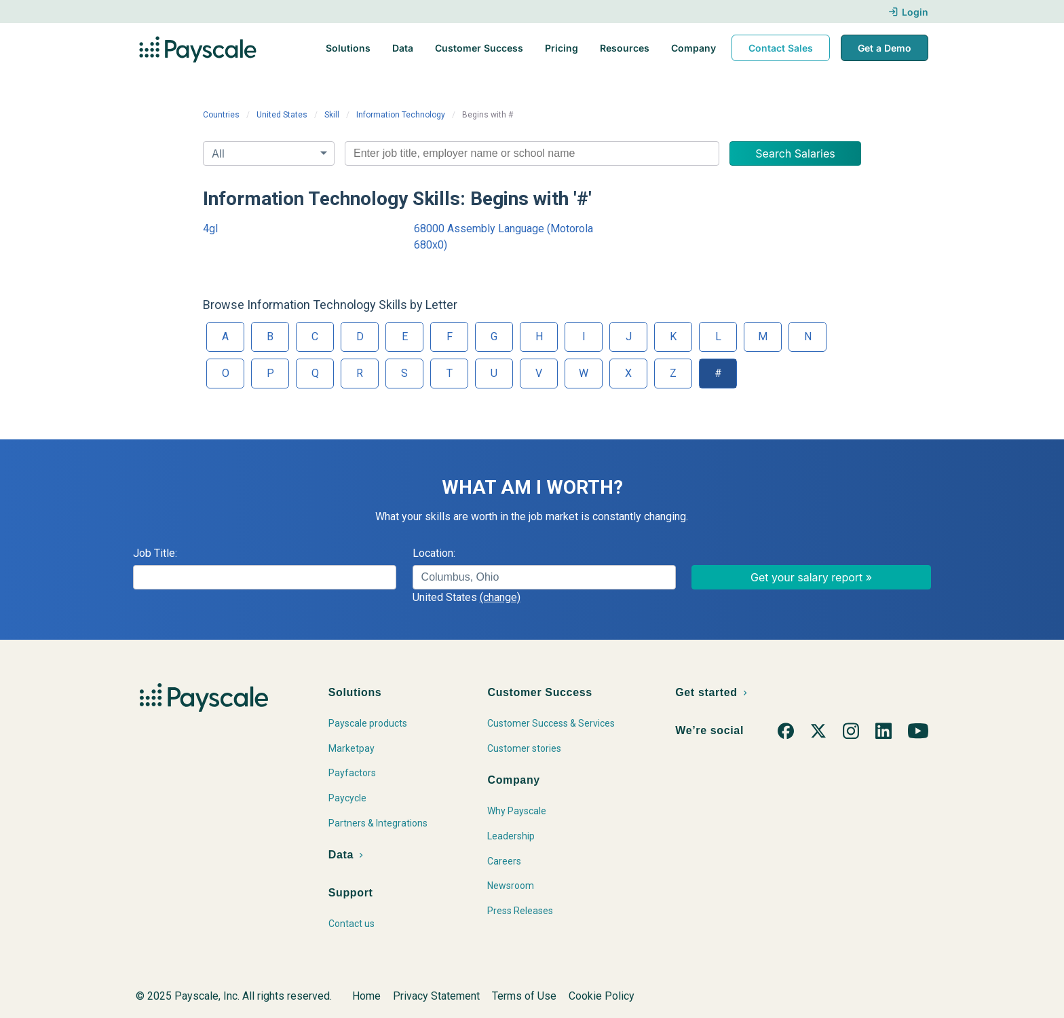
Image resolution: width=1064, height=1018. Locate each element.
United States (281, 115)
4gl (210, 228)
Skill (331, 115)
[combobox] (532, 153)
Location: (434, 553)
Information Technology (400, 115)
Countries (221, 115)
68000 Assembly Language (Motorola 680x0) (503, 236)
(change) (500, 597)
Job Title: (155, 553)
